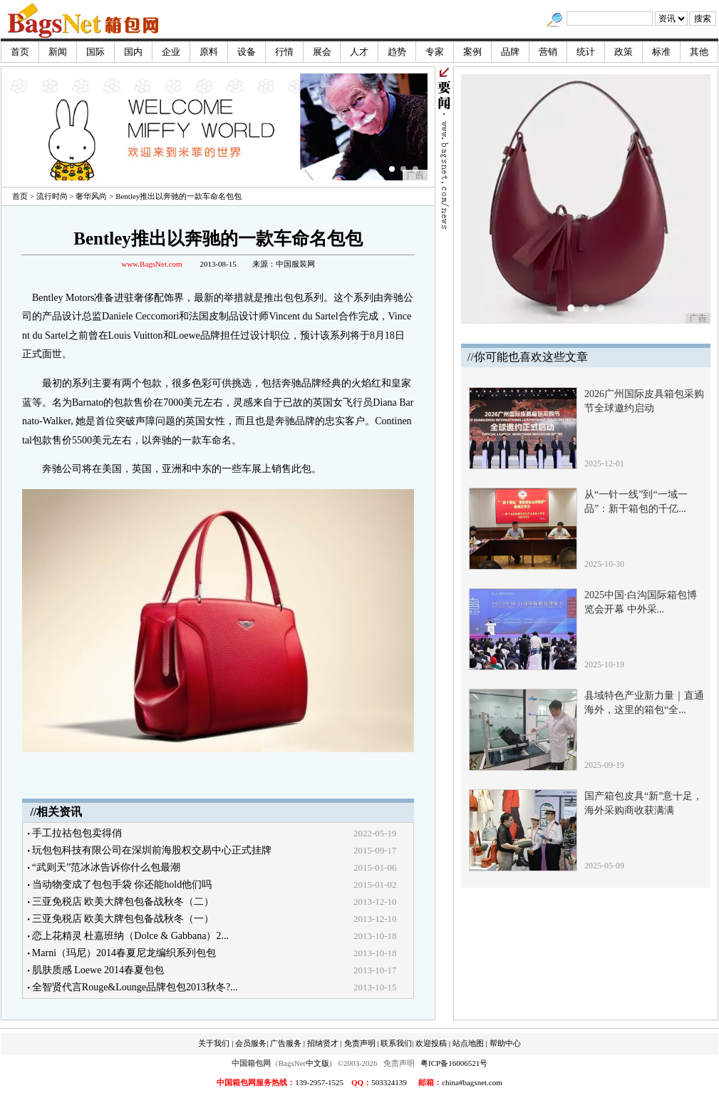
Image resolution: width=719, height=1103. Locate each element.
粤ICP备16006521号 (453, 1063)
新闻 (57, 51)
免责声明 (360, 1043)
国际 (95, 51)
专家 (434, 51)
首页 (20, 51)
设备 (246, 51)
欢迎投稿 (431, 1043)
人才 (359, 51)
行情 (284, 51)
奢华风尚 (91, 196)
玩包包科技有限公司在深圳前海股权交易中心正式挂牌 (151, 850)
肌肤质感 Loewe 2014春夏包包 (98, 970)
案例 (472, 51)
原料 (209, 51)
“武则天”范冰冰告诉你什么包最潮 (106, 867)
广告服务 (285, 1043)
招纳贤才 (322, 1043)
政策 (623, 51)
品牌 (510, 51)
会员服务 (251, 1043)
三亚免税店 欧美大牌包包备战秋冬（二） (123, 901)
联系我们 (396, 1043)
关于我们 (213, 1043)
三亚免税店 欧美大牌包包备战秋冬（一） (123, 918)
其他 (699, 51)
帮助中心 (505, 1043)
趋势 (397, 51)
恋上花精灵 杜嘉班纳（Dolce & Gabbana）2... (130, 935)
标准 (661, 51)
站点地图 (468, 1043)
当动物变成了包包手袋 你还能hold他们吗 (122, 884)
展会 (322, 51)
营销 (548, 51)
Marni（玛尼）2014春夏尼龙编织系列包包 (124, 953)
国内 (133, 51)
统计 (585, 51)
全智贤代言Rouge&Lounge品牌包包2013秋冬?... (135, 987)
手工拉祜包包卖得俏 (77, 833)
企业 (171, 51)
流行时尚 (52, 196)
